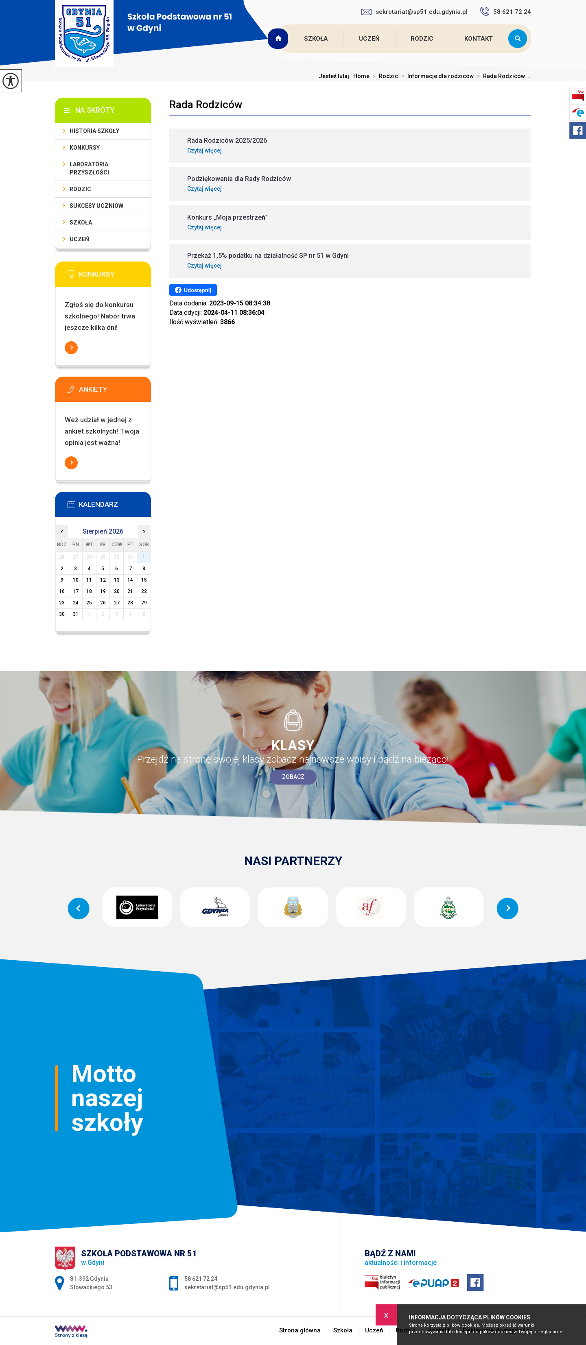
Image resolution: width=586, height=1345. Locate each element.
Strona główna (279, 38)
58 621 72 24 (505, 11)
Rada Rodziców (205, 104)
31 (76, 614)
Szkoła (316, 38)
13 (117, 580)
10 (76, 580)
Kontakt (478, 38)
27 (117, 603)
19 (103, 591)
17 (76, 591)
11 (89, 580)
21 (130, 591)
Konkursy (85, 147)
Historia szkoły (94, 131)
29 (144, 603)
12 (103, 580)
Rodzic (422, 38)
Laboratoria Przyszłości (89, 168)
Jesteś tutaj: (336, 76)
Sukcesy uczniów (96, 206)
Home (361, 76)
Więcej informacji (71, 347)
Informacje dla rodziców (436, 76)
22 (144, 591)
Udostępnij (193, 290)
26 (103, 603)
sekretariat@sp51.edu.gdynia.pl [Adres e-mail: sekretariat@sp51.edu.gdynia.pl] (227, 1287)
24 (76, 603)
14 (130, 580)
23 (62, 603)
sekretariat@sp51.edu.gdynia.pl (414, 11)
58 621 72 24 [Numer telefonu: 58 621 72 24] (200, 1278)
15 (144, 580)
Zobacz (293, 777)
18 (89, 591)
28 (130, 603)
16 (62, 591)
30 (62, 614)
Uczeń (369, 38)
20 (117, 591)
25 (89, 603)
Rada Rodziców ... (502, 76)
